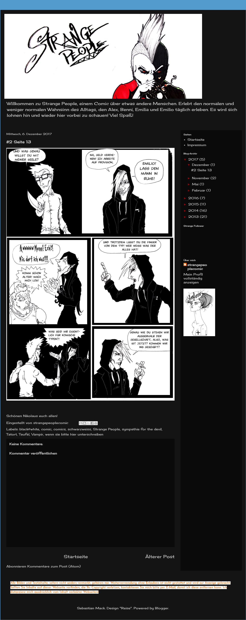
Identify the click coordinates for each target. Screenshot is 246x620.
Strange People (106, 429)
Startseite (76, 556)
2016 (194, 198)
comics (59, 429)
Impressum (196, 145)
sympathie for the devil (142, 429)
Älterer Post (160, 556)
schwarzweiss (79, 429)
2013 (194, 217)
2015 (194, 204)
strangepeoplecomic (197, 267)
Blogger (161, 608)
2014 (194, 210)
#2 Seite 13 (201, 170)
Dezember (201, 165)
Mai (196, 184)
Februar (199, 190)
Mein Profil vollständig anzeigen (193, 278)
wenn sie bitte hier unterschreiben (74, 434)
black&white (29, 429)
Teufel (24, 434)
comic (46, 429)
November (201, 178)
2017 (193, 159)
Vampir (37, 434)
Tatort (11, 434)
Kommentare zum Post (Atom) (54, 566)
